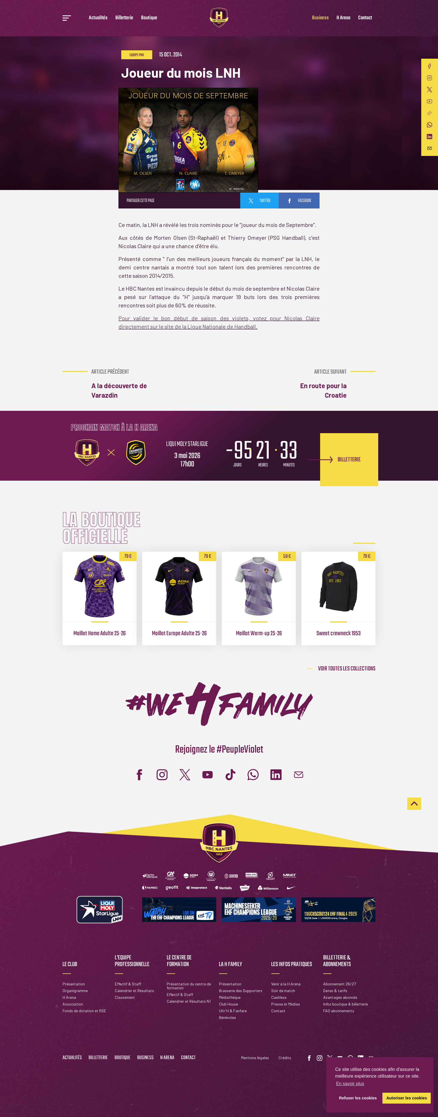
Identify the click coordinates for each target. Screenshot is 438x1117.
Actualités (98, 18)
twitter (259, 201)
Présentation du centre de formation (189, 985)
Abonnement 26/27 (339, 983)
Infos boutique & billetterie (345, 1004)
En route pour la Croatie (316, 384)
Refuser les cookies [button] (358, 1098)
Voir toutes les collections (346, 668)
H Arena (343, 18)
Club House (228, 1004)
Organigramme (75, 990)
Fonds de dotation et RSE (84, 1010)
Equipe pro (137, 55)
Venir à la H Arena (286, 983)
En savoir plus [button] (350, 1083)
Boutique (149, 18)
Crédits (284, 1057)
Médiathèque (230, 997)
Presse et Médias (285, 1004)
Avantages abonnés (340, 997)
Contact (365, 18)
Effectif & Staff (128, 983)
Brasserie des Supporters (240, 990)
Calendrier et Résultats (134, 990)
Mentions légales (255, 1057)
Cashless (279, 997)
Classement (125, 997)
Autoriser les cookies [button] (406, 1098)
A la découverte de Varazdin (121, 384)
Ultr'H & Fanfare (233, 1010)
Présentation (74, 983)
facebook (299, 201)
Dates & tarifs (335, 990)
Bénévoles (227, 1017)
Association (73, 1004)
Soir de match (283, 990)
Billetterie (124, 18)
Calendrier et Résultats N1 (189, 1001)
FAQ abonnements (338, 1010)
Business (320, 18)
